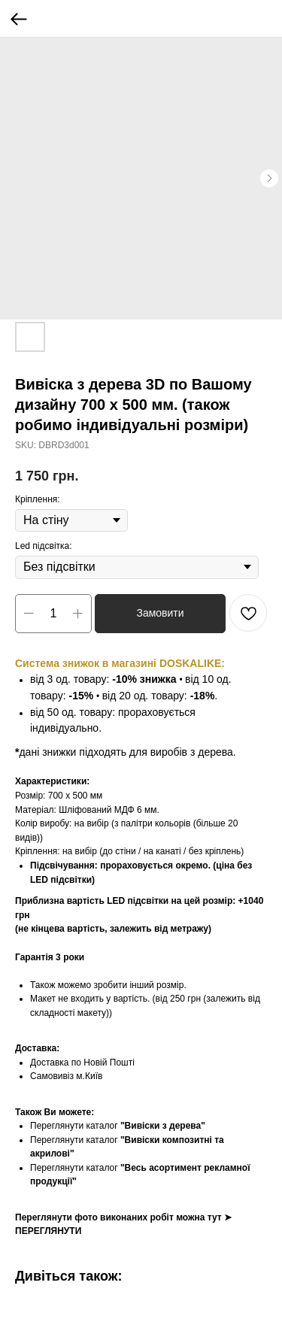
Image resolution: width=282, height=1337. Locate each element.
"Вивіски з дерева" (162, 1125)
